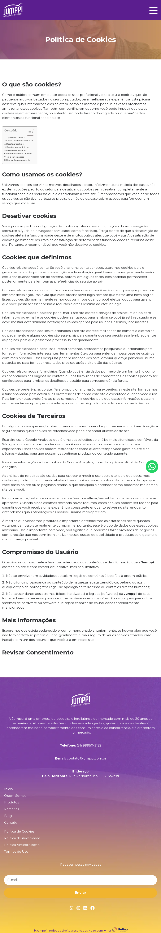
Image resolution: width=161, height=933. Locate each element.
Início (8, 789)
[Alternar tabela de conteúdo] (28, 132)
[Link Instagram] (78, 908)
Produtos (11, 802)
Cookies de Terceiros (16, 150)
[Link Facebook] (92, 908)
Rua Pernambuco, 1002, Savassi (94, 776)
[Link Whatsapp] (71, 908)
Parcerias (11, 809)
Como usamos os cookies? (19, 140)
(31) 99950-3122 (89, 745)
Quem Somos (15, 796)
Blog (8, 816)
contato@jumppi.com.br (86, 758)
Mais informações (15, 157)
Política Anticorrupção (22, 845)
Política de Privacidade (22, 838)
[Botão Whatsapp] (152, 467)
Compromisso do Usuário (18, 153)
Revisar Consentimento (18, 160)
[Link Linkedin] (85, 908)
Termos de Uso (16, 851)
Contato (10, 822)
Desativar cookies (15, 144)
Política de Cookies (19, 831)
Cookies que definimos (18, 147)
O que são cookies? (15, 137)
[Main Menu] (152, 10)
